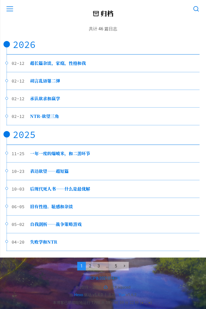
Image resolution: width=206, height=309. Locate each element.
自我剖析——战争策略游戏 (56, 224)
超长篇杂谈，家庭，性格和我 (58, 63)
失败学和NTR (43, 242)
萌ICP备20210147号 (103, 278)
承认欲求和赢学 (45, 98)
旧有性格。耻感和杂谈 (51, 206)
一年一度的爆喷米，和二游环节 (60, 153)
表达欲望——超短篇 (49, 171)
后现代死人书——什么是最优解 (60, 189)
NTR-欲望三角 (44, 116)
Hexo (78, 295)
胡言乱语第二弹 (45, 81)
